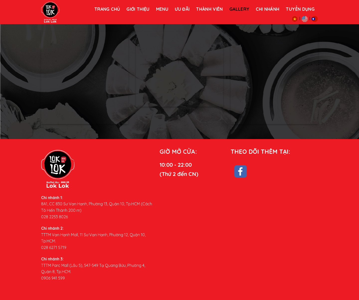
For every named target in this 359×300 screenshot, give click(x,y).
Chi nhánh (267, 9)
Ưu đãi (182, 9)
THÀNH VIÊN (209, 9)
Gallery (239, 9)
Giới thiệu (138, 9)
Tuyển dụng (300, 9)
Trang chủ (107, 9)
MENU (162, 9)
